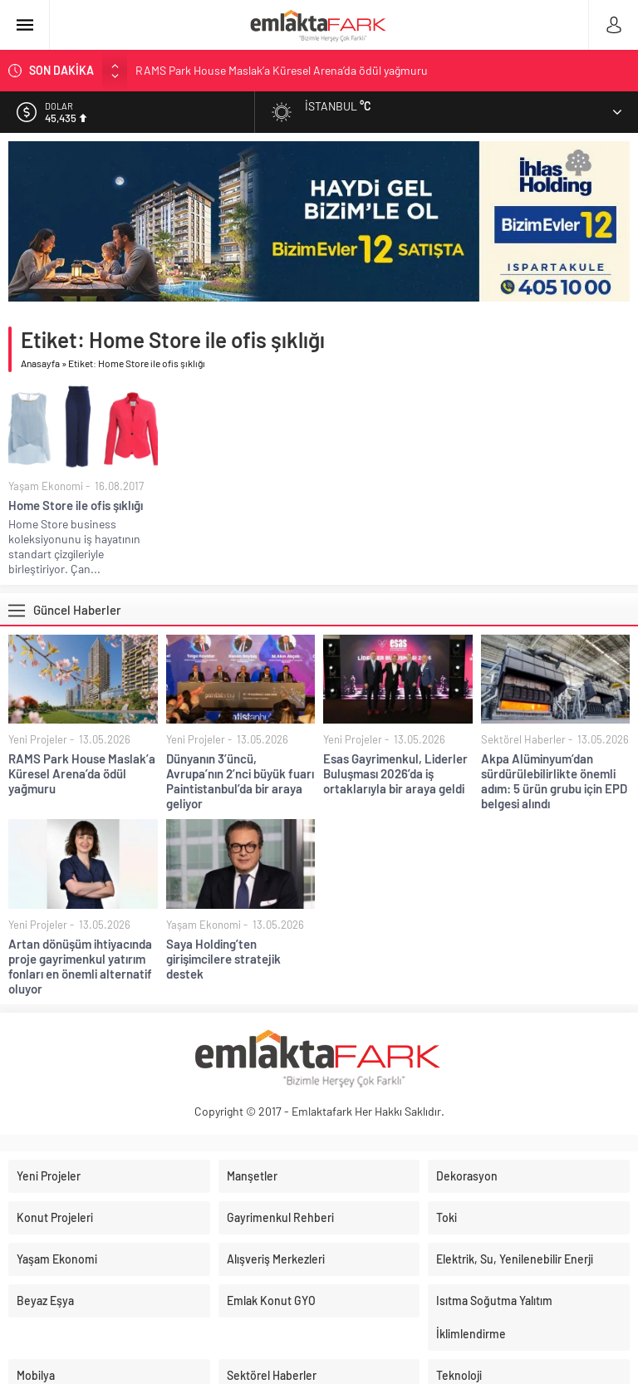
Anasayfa (40, 363)
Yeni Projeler (37, 739)
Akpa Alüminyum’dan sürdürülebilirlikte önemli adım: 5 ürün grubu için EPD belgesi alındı (554, 781)
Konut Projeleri (55, 1217)
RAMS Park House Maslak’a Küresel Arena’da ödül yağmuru (281, 70)
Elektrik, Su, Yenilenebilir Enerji (514, 1259)
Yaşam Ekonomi (45, 486)
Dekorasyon (467, 1176)
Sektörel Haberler (523, 739)
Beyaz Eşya (45, 1300)
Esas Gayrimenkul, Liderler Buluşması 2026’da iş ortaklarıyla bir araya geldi (395, 773)
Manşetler (252, 1176)
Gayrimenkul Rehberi (280, 1217)
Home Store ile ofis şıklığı (75, 505)
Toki (446, 1217)
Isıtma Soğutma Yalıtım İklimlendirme (494, 1317)
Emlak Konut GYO (271, 1300)
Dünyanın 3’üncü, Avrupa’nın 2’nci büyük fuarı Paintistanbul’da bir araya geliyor (240, 781)
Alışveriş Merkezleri (276, 1259)
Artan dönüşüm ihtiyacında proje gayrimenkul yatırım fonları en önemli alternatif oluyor (80, 966)
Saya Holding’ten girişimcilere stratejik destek (223, 958)
